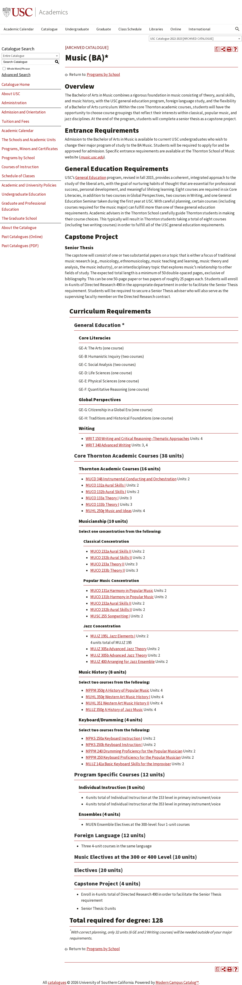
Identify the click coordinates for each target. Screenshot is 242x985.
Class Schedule (130, 29)
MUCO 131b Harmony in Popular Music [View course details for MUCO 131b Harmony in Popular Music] (122, 596)
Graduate (103, 29)
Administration (14, 102)
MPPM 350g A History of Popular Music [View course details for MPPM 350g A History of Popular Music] (117, 690)
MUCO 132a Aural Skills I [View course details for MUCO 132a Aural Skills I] (106, 485)
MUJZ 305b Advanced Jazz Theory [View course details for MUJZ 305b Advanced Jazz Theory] (118, 655)
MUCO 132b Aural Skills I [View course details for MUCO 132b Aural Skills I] (106, 491)
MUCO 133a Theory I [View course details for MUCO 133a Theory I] (102, 498)
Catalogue (49, 29)
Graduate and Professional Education (24, 206)
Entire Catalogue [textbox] (13, 56)
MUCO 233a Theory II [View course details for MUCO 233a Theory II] (107, 564)
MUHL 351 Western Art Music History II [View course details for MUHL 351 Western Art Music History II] (117, 703)
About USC (11, 93)
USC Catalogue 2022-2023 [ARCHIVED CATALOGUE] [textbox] (181, 39)
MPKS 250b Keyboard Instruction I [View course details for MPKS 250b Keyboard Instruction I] (114, 744)
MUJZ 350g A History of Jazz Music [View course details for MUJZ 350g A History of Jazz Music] (114, 709)
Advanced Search (16, 74)
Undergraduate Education (24, 194)
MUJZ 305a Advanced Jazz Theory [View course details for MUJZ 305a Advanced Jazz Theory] (118, 648)
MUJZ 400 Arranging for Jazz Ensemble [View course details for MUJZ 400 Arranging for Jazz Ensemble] (122, 661)
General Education (90, 177)
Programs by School (18, 157)
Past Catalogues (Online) (22, 236)
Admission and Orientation (24, 112)
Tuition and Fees (15, 121)
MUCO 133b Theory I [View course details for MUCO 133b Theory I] (102, 504)
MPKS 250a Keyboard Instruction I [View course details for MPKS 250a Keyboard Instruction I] (114, 738)
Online (175, 29)
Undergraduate (77, 29)
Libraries (156, 29)
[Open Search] (237, 29)
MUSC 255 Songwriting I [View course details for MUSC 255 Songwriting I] (110, 616)
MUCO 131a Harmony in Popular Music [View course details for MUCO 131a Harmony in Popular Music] (121, 590)
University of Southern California (18, 12)
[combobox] (195, 38)
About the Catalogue (19, 227)
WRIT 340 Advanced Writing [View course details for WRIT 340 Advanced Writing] (108, 445)
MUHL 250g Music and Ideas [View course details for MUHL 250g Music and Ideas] (109, 510)
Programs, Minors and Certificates (30, 148)
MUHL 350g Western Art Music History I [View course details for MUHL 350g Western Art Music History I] (118, 696)
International (199, 29)
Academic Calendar (19, 29)
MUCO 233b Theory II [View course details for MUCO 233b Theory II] (107, 570)
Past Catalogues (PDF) (20, 245)
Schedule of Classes (18, 175)
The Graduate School (19, 218)
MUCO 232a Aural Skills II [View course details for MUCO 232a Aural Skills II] (110, 551)
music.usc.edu (92, 157)
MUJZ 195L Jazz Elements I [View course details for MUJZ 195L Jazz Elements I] (112, 636)
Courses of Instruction (20, 166)
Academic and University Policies (29, 185)
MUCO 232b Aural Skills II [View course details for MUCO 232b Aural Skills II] (111, 557)
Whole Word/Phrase (18, 68)
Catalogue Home (16, 84)
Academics (53, 12)
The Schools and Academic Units (29, 139)
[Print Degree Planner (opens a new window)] (217, 49)
